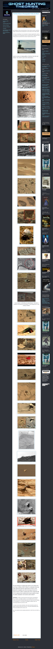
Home (26, 639)
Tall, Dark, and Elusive (6, 26)
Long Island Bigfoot (45, 68)
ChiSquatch (44, 73)
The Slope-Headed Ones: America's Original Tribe (46, 97)
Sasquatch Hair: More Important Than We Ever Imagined (46, 94)
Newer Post (16, 639)
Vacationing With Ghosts (7, 23)
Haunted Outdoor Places (46, 303)
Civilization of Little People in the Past (45, 111)
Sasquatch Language (45, 102)
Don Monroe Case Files (46, 70)
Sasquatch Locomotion (45, 106)
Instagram (43, 59)
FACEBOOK (44, 56)
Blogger (33, 647)
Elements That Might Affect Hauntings (45, 85)
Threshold (4, 28)
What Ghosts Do (44, 301)
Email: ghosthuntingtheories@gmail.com (46, 53)
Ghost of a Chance (6, 25)
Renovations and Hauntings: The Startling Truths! (46, 113)
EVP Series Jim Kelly (45, 82)
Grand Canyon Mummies (44, 75)
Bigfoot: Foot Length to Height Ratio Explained (45, 90)
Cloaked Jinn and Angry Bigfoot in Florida (46, 87)
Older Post (37, 639)
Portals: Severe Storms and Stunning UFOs (46, 116)
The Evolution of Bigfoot (46, 91)
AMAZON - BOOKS (45, 51)
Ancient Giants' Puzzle (45, 302)
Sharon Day (45, 21)
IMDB (43, 57)
